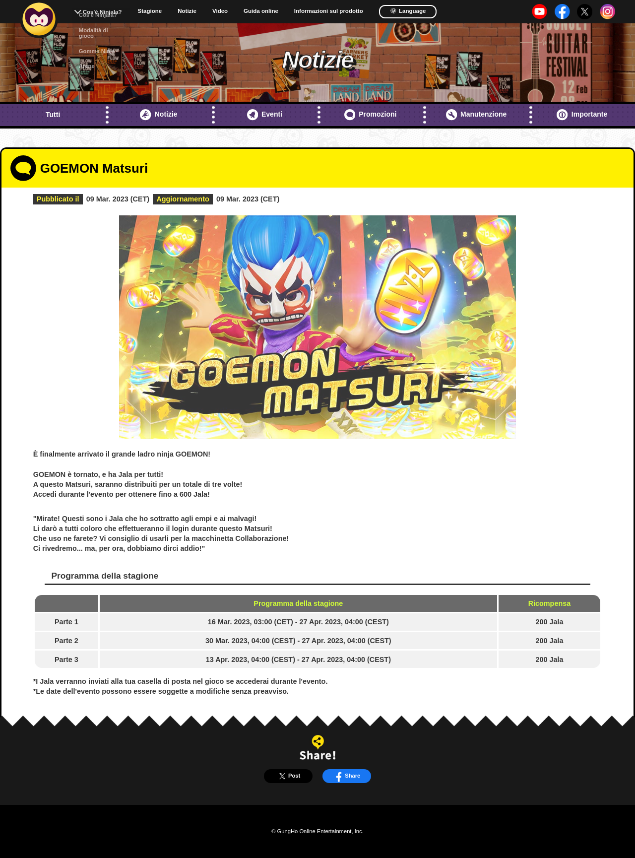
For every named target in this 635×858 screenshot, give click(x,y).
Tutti (53, 115)
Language (408, 10)
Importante (582, 114)
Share (346, 776)
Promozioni (370, 114)
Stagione (150, 11)
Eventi (264, 114)
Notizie (187, 11)
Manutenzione (476, 114)
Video (220, 11)
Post (288, 776)
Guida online (261, 11)
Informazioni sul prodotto (328, 11)
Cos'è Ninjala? (102, 12)
